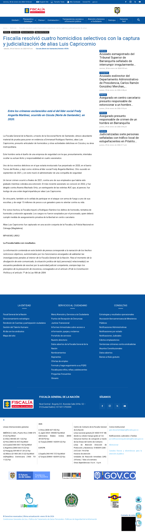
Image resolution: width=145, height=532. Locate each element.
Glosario (54, 378)
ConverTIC (86, 2)
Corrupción (104, 73)
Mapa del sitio (9, 336)
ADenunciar (113, 445)
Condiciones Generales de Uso (15, 519)
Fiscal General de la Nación (15, 314)
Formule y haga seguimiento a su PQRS (68, 365)
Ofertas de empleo (59, 361)
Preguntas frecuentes (61, 374)
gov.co (94, 2)
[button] (138, 20)
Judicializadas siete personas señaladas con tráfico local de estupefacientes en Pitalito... (119, 138)
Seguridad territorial (41, 32)
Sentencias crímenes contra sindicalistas (117, 344)
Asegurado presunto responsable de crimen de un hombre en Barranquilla (118, 119)
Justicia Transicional (60, 323)
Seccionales (16, 32)
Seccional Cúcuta (27, 32)
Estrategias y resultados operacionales (116, 314)
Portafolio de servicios (61, 336)
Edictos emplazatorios (109, 340)
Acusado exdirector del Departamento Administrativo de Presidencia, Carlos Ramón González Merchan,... (119, 81)
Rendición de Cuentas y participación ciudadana (24, 323)
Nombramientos (58, 353)
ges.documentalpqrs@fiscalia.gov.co (123, 430)
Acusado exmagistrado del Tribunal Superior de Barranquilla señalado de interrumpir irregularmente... (117, 59)
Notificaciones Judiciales (110, 336)
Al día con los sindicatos (13, 331)
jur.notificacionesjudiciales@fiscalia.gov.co (126, 439)
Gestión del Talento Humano (15, 327)
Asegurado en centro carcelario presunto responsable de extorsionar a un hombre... (119, 101)
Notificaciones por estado (110, 331)
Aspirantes (56, 357)
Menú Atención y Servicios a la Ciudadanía (70, 314)
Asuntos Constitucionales (110, 348)
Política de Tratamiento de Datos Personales (46, 519)
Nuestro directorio (59, 340)
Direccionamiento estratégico (16, 319)
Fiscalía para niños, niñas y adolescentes (69, 370)
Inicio (5, 28)
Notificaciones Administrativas (113, 327)
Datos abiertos (105, 353)
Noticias (13, 28)
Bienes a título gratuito (109, 357)
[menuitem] (15, 20)
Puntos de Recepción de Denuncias (67, 319)
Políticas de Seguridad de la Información (81, 519)
